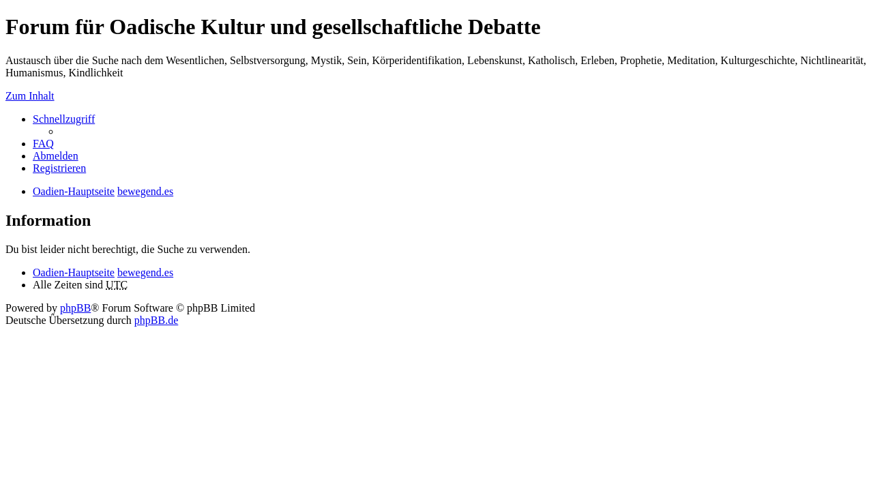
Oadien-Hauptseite (74, 272)
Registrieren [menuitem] (59, 168)
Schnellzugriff (64, 119)
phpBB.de (156, 320)
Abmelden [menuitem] (55, 156)
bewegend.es (145, 272)
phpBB (75, 308)
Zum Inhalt (30, 96)
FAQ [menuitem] (43, 143)
